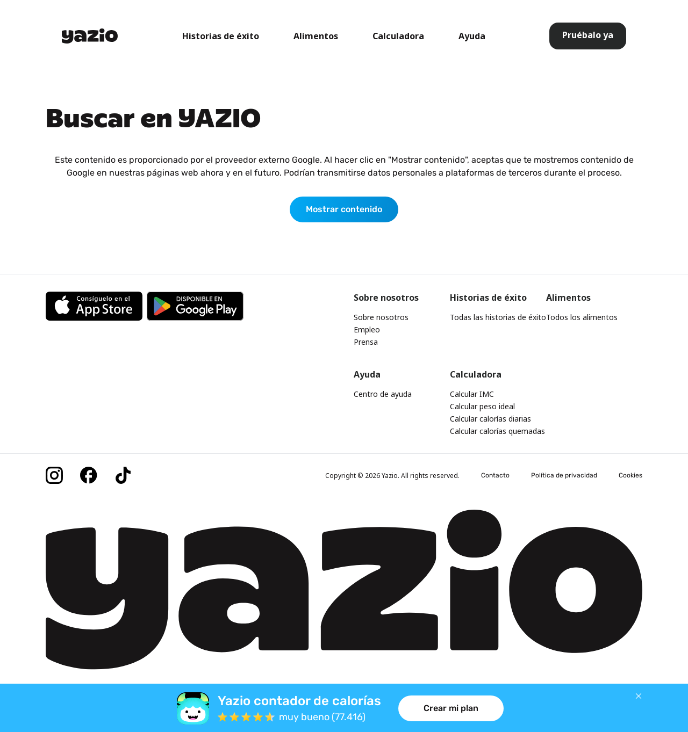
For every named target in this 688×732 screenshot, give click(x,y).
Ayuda (471, 36)
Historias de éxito (220, 36)
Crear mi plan (451, 708)
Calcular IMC (472, 394)
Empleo (367, 329)
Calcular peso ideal (482, 406)
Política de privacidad (564, 475)
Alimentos (315, 36)
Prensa (366, 342)
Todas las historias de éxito (498, 317)
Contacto (495, 475)
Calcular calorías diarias (490, 419)
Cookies (630, 475)
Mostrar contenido (344, 209)
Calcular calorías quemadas (497, 431)
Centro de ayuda (383, 394)
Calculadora (398, 36)
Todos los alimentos (582, 317)
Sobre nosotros (381, 317)
